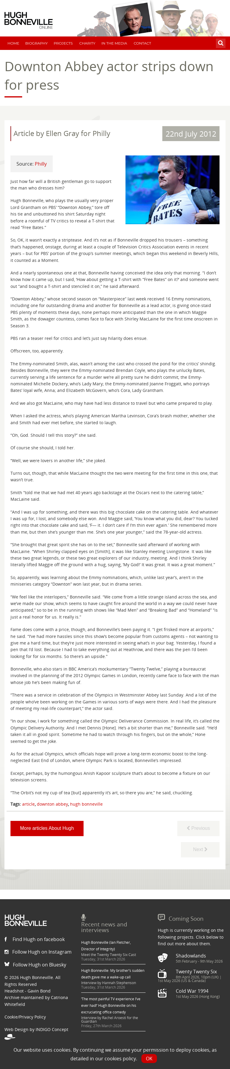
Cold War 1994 (192, 991)
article (28, 804)
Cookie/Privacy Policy (25, 1017)
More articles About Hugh (47, 828)
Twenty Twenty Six (196, 971)
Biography (36, 43)
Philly (41, 164)
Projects (63, 43)
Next (200, 849)
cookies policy (120, 1058)
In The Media (114, 43)
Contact (142, 43)
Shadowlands (191, 955)
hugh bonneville (86, 804)
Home (13, 43)
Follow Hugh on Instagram (38, 952)
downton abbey (52, 804)
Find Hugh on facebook (34, 939)
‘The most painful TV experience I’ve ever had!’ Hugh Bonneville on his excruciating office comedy (110, 1005)
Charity (87, 43)
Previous (198, 828)
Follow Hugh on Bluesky (35, 964)
